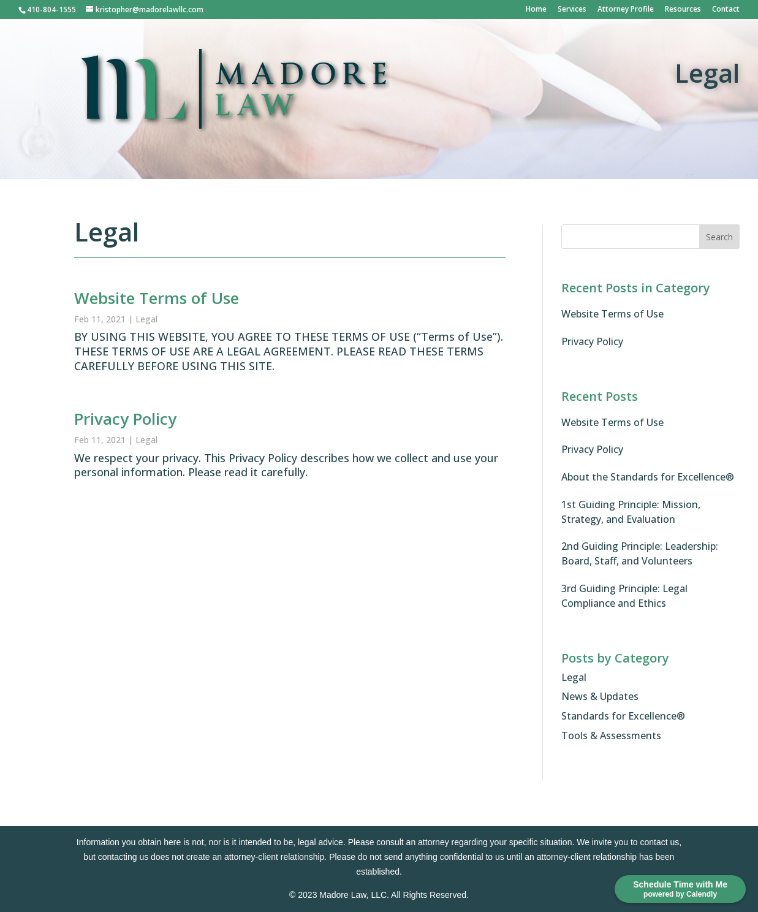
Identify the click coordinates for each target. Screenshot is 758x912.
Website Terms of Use (156, 298)
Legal (146, 319)
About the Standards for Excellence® (647, 477)
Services (572, 10)
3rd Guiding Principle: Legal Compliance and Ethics (624, 596)
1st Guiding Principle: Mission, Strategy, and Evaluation (630, 512)
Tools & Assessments (611, 735)
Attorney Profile (625, 10)
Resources (683, 10)
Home (536, 10)
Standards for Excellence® (623, 716)
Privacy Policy (125, 419)
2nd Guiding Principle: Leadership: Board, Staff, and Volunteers (639, 553)
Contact (726, 10)
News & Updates (600, 696)
